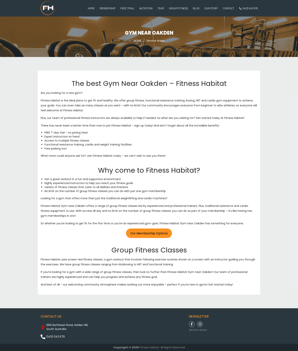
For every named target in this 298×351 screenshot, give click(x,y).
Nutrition (145, 8)
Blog (196, 8)
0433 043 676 (250, 8)
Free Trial (127, 8)
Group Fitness (178, 8)
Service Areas (155, 41)
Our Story (211, 8)
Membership (107, 8)
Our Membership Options (149, 233)
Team (160, 8)
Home (91, 8)
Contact (228, 8)
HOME (137, 41)
